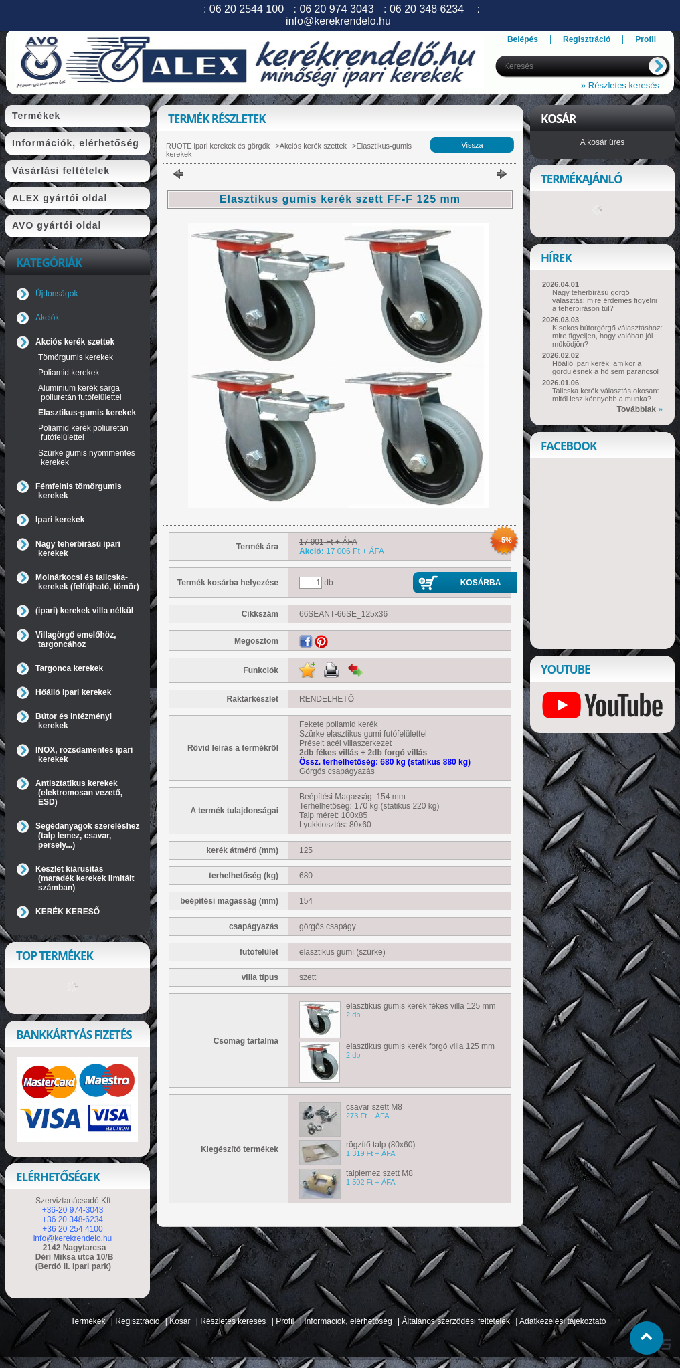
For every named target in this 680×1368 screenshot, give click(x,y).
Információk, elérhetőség (348, 1321)
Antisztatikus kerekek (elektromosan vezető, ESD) (78, 793)
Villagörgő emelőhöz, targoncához (75, 639)
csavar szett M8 (374, 1107)
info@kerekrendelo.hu (72, 1238)
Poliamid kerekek (68, 372)
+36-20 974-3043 (73, 1210)
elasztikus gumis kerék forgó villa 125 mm (420, 1046)
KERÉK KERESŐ (67, 911)
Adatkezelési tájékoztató (562, 1321)
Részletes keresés (233, 1321)
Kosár (179, 1321)
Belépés (522, 39)
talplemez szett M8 (379, 1173)
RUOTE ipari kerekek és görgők (218, 146)
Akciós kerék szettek (313, 146)
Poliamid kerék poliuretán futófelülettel (83, 432)
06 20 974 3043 (336, 9)
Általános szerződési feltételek (456, 1321)
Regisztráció (137, 1321)
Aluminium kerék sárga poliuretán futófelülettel (80, 392)
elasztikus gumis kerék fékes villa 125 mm (420, 1006)
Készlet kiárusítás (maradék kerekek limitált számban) (84, 878)
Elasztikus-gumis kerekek (87, 412)
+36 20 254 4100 (72, 1229)
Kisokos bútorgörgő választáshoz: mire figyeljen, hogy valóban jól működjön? (607, 336)
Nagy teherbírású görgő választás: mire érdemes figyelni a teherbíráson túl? (604, 300)
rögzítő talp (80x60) (380, 1144)
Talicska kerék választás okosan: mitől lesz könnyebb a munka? (605, 395)
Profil (285, 1321)
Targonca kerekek (69, 668)
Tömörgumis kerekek (75, 357)
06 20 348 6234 (427, 9)
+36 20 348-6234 (72, 1219)
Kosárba (480, 582)
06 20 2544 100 (246, 9)
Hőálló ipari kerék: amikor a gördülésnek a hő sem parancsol (605, 367)
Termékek (88, 1321)
